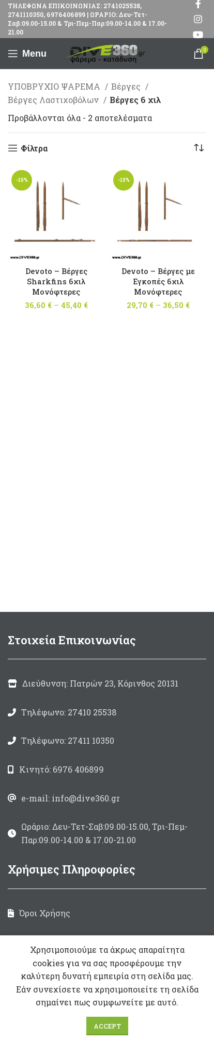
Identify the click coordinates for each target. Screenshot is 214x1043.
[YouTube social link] (198, 34)
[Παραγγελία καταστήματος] (198, 148)
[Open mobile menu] (27, 53)
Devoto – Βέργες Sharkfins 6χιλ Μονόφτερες (56, 281)
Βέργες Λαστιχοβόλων (54, 99)
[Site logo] (107, 52)
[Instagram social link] (198, 19)
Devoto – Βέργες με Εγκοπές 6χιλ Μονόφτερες (158, 281)
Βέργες (127, 86)
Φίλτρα (34, 148)
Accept (107, 1026)
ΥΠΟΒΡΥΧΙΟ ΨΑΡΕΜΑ (55, 86)
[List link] (107, 712)
